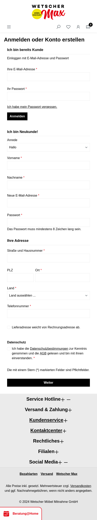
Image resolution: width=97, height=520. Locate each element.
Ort (38, 270)
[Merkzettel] (68, 27)
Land (11, 288)
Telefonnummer (19, 306)
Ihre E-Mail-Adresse (22, 69)
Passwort (14, 215)
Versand (47, 474)
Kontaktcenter (46, 430)
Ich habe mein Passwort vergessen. (32, 106)
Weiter (48, 382)
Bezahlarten (29, 474)
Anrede (12, 140)
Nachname (15, 177)
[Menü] (9, 27)
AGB (43, 353)
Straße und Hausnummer (26, 250)
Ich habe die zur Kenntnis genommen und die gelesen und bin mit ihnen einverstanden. (49, 353)
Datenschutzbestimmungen (49, 348)
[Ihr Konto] (78, 27)
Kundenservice (46, 420)
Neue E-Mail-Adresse (23, 195)
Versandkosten (80, 486)
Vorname (14, 158)
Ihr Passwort (17, 88)
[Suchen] (58, 27)
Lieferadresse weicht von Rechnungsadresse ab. (46, 327)
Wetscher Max (66, 474)
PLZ (10, 270)
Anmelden (17, 116)
